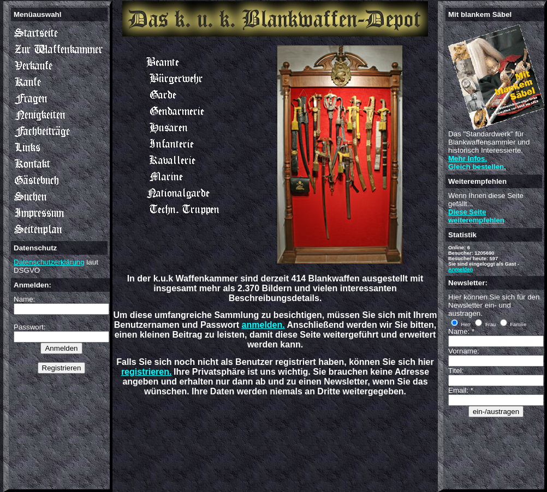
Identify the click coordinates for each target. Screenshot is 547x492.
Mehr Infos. (467, 158)
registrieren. (146, 371)
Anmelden (460, 269)
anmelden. (263, 324)
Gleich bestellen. (477, 167)
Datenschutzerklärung (49, 262)
